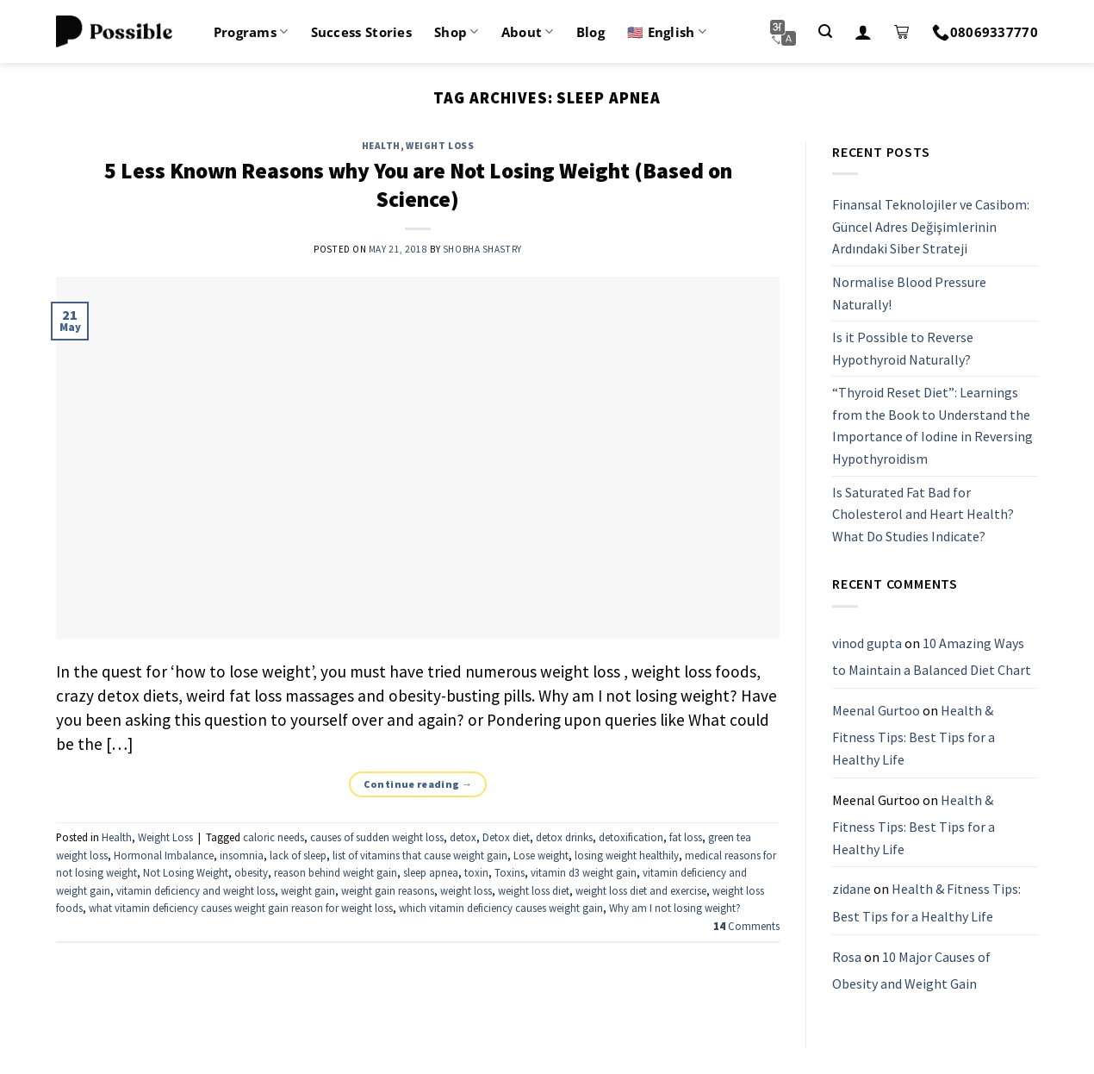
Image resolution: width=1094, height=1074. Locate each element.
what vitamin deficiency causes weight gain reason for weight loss (241, 908)
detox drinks (564, 837)
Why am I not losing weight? (675, 908)
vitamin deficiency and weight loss (195, 890)
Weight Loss (440, 146)
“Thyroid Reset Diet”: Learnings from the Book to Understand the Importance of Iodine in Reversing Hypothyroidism (932, 426)
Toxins (509, 872)
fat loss (685, 837)
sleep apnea (430, 872)
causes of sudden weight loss (377, 837)
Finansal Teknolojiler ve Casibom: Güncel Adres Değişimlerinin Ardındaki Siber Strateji (930, 226)
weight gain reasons (387, 890)
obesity (251, 872)
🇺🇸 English (666, 32)
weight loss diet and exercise (640, 890)
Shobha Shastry (482, 249)
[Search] (825, 31)
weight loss (466, 890)
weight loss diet (533, 890)
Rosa (846, 956)
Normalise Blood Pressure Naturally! (909, 293)
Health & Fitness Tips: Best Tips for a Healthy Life (913, 735)
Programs (251, 32)
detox (463, 837)
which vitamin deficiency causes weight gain (501, 908)
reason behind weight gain (335, 872)
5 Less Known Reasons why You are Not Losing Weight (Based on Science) (418, 185)
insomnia (242, 855)
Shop (456, 32)
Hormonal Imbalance (164, 855)
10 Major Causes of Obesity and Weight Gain (911, 970)
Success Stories (362, 32)
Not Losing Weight (185, 872)
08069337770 (985, 32)
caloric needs (273, 837)
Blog (590, 32)
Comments (746, 926)
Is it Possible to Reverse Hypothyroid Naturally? (902, 348)
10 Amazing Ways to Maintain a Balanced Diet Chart (931, 656)
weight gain (308, 890)
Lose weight (541, 855)
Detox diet (506, 837)
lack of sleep (298, 855)
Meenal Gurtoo (876, 710)
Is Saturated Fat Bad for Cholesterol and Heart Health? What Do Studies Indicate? (923, 514)
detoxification (631, 837)
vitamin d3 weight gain (584, 872)
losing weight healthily (627, 855)
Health (381, 146)
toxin (476, 872)
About (527, 32)
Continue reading (418, 784)
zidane (851, 889)
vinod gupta (867, 643)
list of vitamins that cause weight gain (420, 855)
